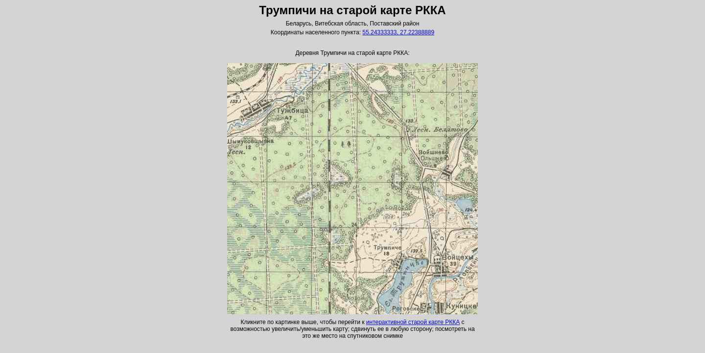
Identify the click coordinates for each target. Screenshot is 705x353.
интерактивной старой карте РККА (413, 322)
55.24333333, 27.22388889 (398, 32)
